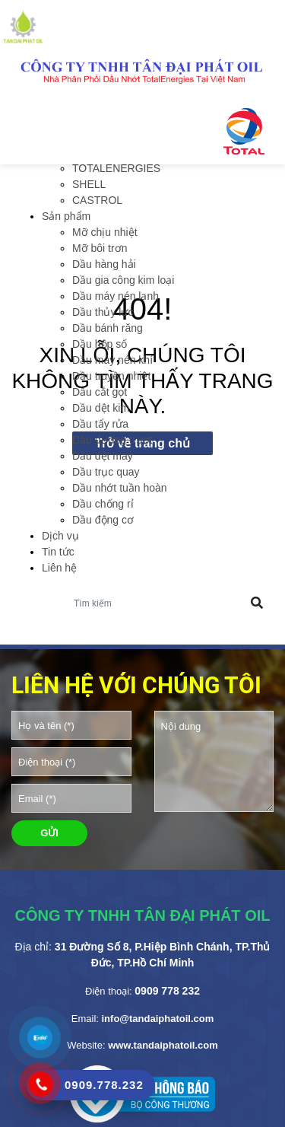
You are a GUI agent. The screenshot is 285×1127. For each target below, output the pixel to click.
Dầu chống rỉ (103, 504)
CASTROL (97, 200)
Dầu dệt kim (100, 408)
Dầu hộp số (99, 344)
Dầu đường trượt (112, 440)
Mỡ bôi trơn (99, 248)
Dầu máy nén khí (112, 360)
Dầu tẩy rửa (100, 424)
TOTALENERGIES (116, 168)
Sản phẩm (66, 216)
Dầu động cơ (103, 520)
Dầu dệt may (102, 456)
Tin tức (58, 552)
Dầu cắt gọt (99, 392)
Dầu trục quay (106, 472)
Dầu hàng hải (104, 264)
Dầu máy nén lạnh (115, 296)
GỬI (49, 833)
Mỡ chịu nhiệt (105, 232)
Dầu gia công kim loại (123, 280)
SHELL (89, 184)
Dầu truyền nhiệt (111, 376)
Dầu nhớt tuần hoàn (119, 488)
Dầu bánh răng (107, 328)
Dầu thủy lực (102, 312)
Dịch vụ (60, 536)
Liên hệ (59, 568)
